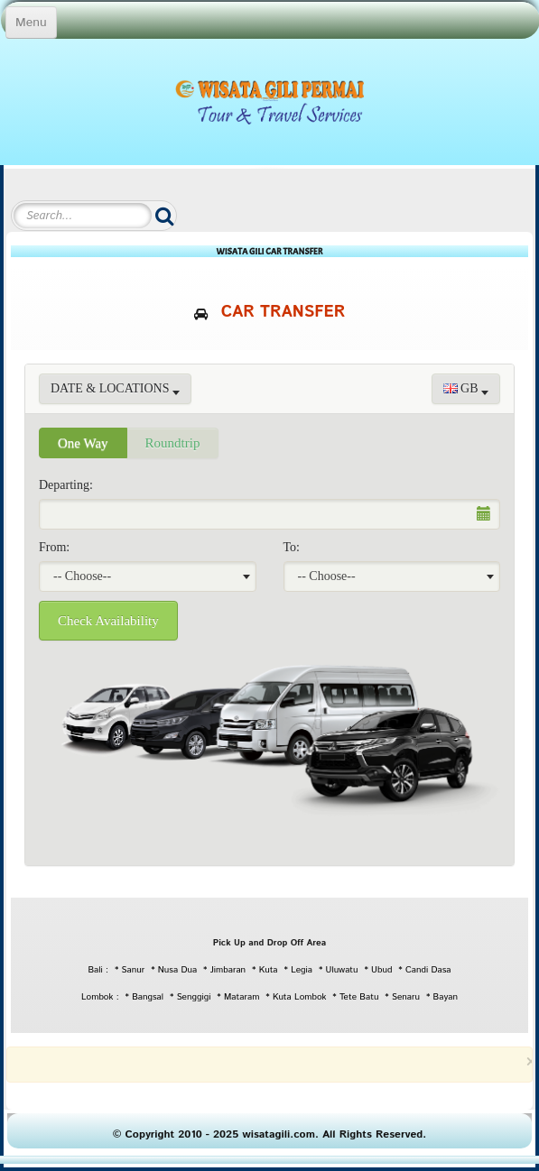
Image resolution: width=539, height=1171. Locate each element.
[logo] (269, 99)
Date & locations (115, 388)
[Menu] (31, 22)
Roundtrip (172, 443)
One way (83, 443)
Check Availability (108, 620)
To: (291, 547)
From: (54, 547)
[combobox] (147, 576)
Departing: (66, 485)
